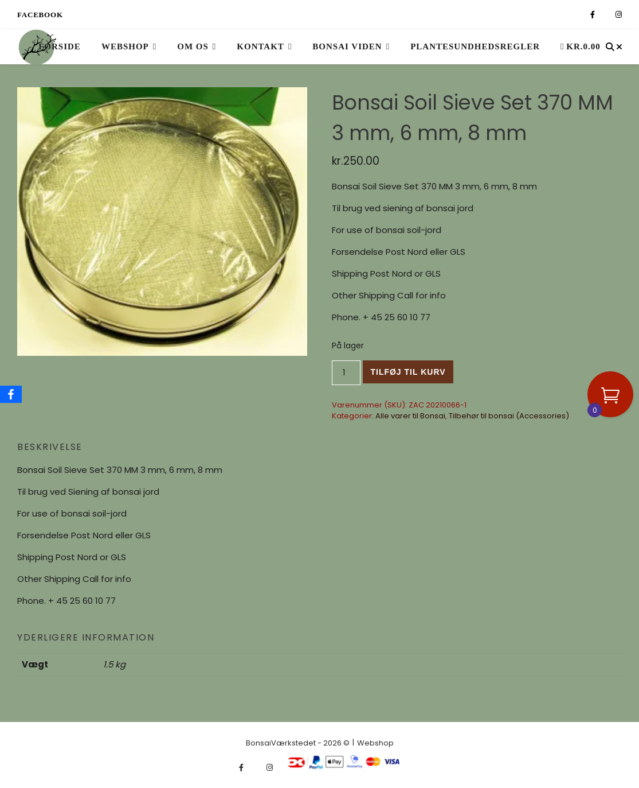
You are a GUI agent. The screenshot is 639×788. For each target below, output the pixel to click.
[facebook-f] (593, 14)
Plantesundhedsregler (475, 46)
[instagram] (619, 14)
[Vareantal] (346, 372)
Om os (193, 46)
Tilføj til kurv (407, 371)
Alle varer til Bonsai (410, 415)
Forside (59, 46)
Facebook (40, 14)
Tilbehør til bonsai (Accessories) (509, 415)
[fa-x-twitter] (606, 14)
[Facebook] (11, 394)
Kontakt (260, 46)
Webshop (125, 46)
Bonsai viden (347, 46)
